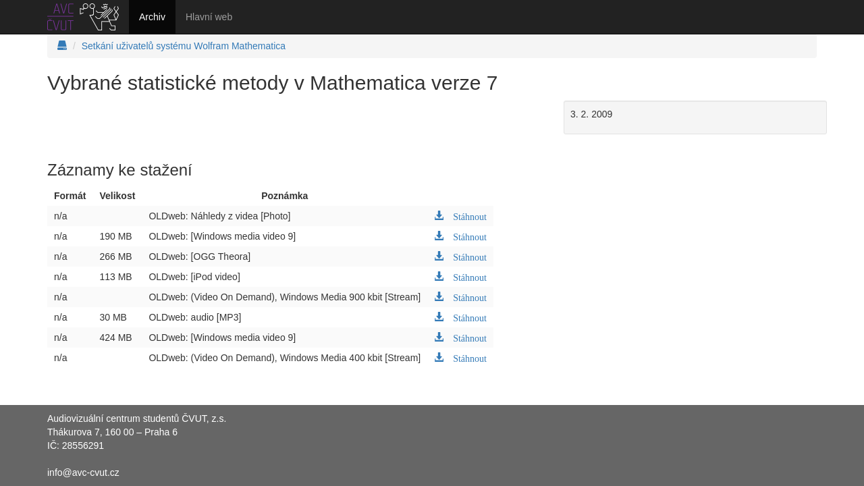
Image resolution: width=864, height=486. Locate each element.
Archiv (152, 16)
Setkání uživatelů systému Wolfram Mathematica (184, 45)
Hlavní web (209, 16)
